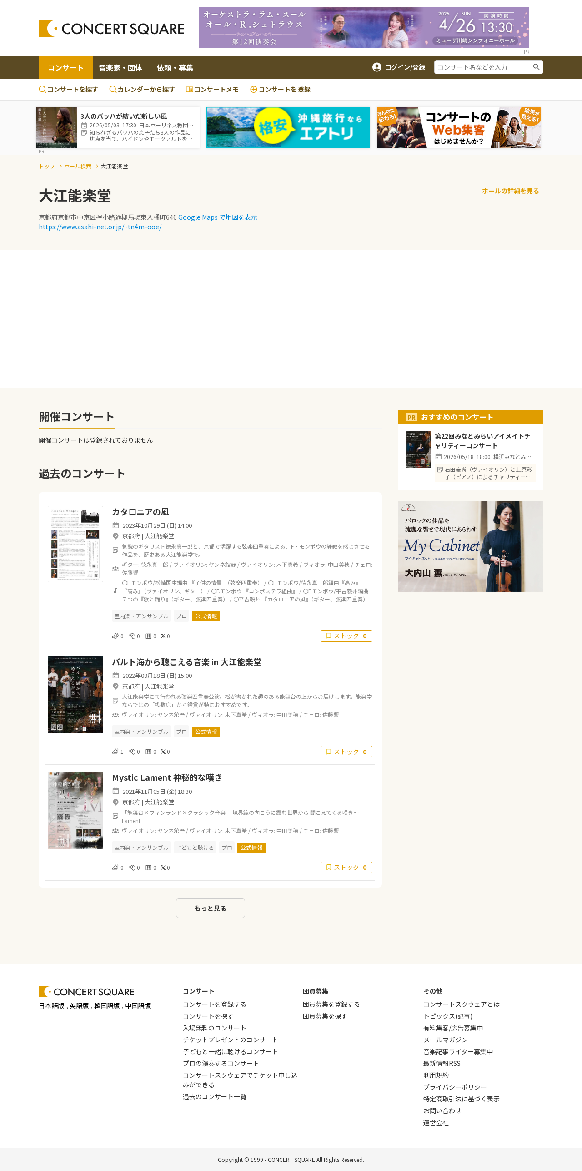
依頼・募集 (175, 67)
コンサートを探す (68, 89)
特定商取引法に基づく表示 (461, 1098)
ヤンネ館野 (222, 564)
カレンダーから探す (142, 89)
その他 (432, 990)
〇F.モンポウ (226, 591)
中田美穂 (339, 564)
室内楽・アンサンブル (141, 616)
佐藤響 (130, 572)
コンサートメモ (212, 89)
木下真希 (287, 564)
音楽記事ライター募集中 (458, 1051)
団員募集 (315, 990)
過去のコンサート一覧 (214, 1096)
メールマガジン (445, 1039)
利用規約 (436, 1075)
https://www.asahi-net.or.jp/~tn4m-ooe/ (100, 226)
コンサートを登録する (214, 1004)
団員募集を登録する (331, 1004)
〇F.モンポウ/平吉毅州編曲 (338, 591)
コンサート (66, 67)
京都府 (131, 535)
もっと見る (210, 908)
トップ (47, 166)
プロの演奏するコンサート (221, 1063)
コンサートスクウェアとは (461, 1004)
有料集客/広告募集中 (453, 1027)
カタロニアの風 (144, 511)
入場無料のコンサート (214, 1027)
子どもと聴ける (195, 847)
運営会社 (436, 1122)
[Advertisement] (291, 313)
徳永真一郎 (154, 564)
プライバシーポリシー (455, 1086)
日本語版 (51, 1005)
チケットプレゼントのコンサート (230, 1039)
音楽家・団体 (120, 67)
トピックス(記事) (447, 1015)
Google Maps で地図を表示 (217, 217)
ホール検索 (77, 166)
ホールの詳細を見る (510, 190)
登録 (280, 89)
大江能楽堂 (159, 535)
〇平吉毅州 (247, 599)
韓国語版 (107, 1005)
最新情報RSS (442, 1063)
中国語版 (138, 1005)
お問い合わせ (442, 1110)
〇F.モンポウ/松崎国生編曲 (155, 582)
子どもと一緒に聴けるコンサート (230, 1051)
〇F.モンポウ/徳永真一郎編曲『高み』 (314, 582)
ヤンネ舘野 (171, 714)
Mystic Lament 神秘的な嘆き (168, 777)
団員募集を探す (325, 1015)
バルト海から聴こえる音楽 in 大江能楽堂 (186, 661)
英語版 (79, 1005)
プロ (181, 616)
